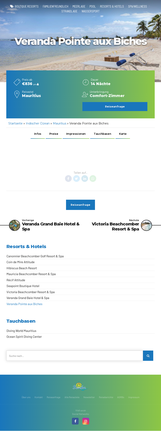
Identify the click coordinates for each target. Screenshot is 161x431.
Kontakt (39, 397)
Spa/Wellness (137, 6)
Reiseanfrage (53, 397)
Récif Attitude (15, 280)
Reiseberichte (106, 397)
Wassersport (91, 11)
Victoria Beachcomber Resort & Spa (30, 292)
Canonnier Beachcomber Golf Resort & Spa (35, 256)
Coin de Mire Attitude (20, 262)
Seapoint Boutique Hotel (22, 286)
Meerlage (79, 6)
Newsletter (89, 397)
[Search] (148, 356)
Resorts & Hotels (112, 6)
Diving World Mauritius (21, 331)
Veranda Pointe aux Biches (24, 304)
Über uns (26, 397)
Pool (93, 6)
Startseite (15, 123)
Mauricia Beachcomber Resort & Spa (31, 274)
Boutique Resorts (27, 6)
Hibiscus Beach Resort (21, 268)
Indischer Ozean (38, 123)
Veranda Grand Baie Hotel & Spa (27, 298)
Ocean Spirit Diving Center (24, 337)
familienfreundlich (55, 6)
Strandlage (69, 11)
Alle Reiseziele (72, 397)
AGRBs (120, 397)
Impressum (133, 397)
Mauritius (59, 123)
